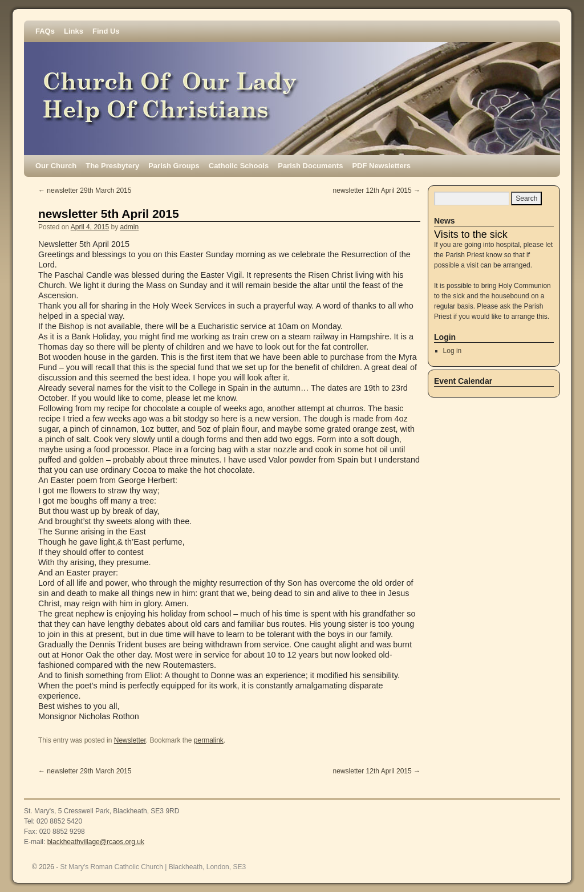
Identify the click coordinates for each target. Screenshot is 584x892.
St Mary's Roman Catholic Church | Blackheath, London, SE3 (153, 867)
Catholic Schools (239, 165)
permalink (209, 740)
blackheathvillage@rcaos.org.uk (95, 842)
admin (129, 227)
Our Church (55, 165)
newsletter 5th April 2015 (108, 213)
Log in (452, 351)
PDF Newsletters (381, 165)
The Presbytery (112, 165)
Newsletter (130, 740)
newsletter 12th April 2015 (376, 190)
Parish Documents (310, 165)
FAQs (45, 31)
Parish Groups (174, 165)
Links (73, 31)
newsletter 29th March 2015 (84, 190)
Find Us (106, 31)
